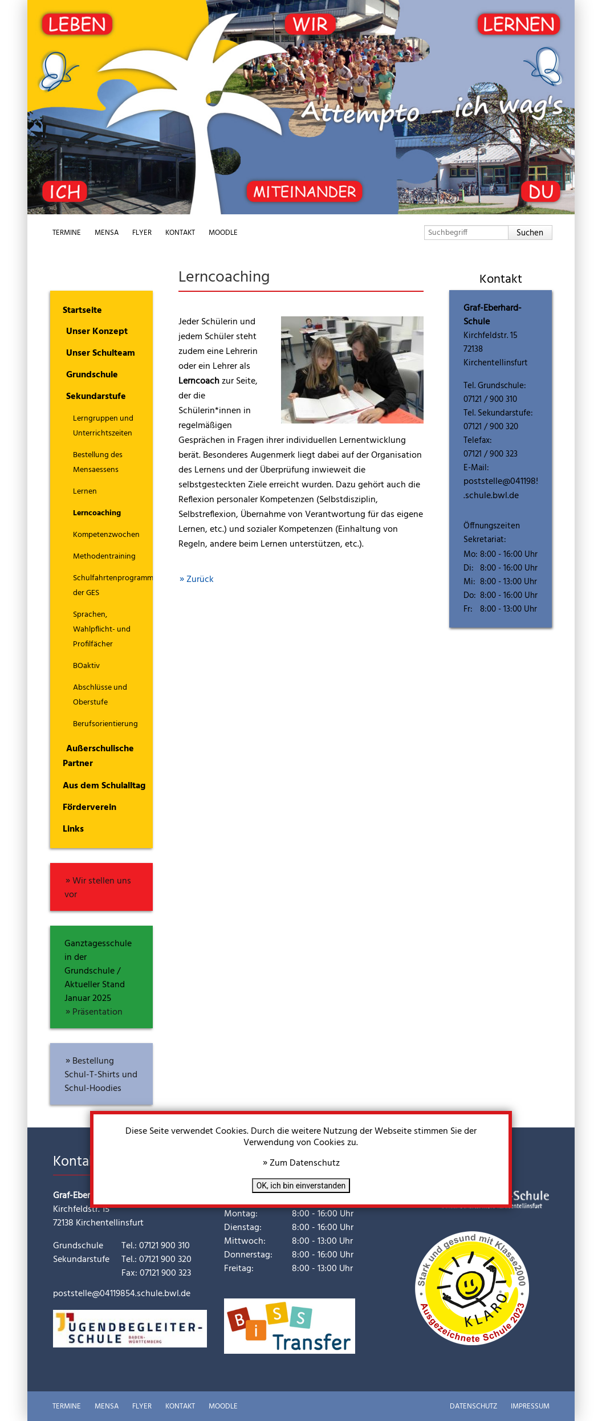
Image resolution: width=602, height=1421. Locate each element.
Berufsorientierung (105, 724)
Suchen (529, 233)
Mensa (107, 233)
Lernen (85, 491)
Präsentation (97, 1012)
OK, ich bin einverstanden (301, 1185)
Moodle (223, 233)
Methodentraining (104, 556)
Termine (66, 233)
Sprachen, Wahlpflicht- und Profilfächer (102, 629)
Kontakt (180, 233)
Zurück (200, 579)
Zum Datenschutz (305, 1163)
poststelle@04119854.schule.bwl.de (504, 488)
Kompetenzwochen (106, 534)
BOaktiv (86, 666)
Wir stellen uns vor (97, 888)
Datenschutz (473, 1406)
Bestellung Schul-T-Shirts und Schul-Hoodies (100, 1075)
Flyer (142, 233)
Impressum (530, 1406)
